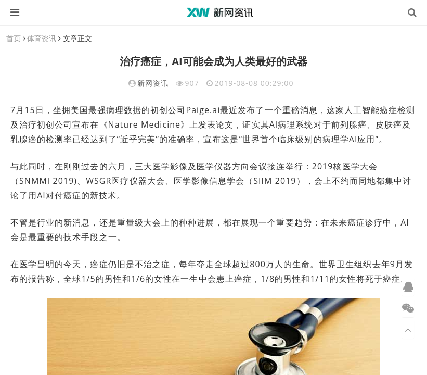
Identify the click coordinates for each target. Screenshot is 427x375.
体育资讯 (41, 38)
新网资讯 (153, 83)
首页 (13, 38)
